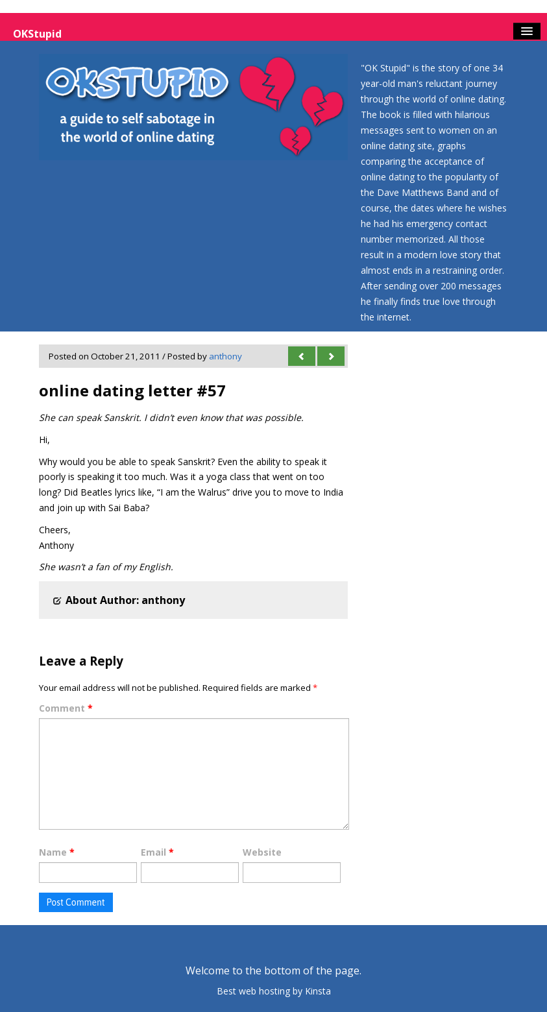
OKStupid (37, 34)
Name (57, 852)
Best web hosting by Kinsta (274, 991)
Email (157, 852)
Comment (66, 708)
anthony (225, 356)
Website (262, 852)
